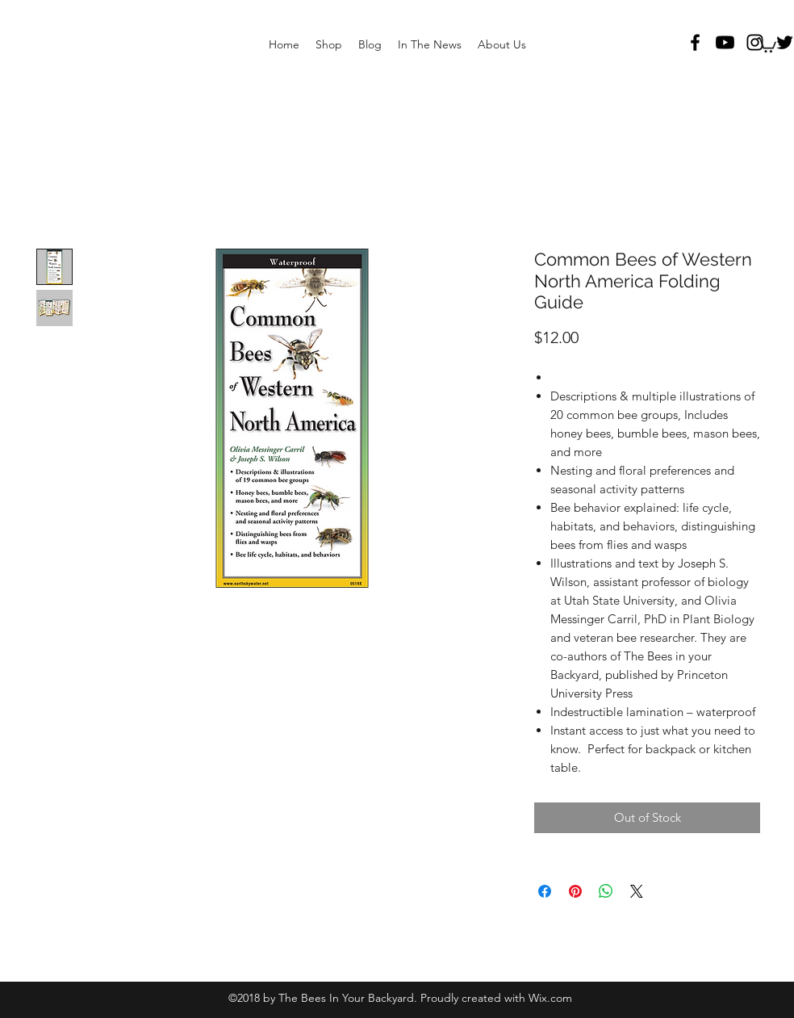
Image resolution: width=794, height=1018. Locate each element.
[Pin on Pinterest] (575, 891)
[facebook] (695, 42)
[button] (766, 44)
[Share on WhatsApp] (606, 891)
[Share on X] (636, 891)
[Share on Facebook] (544, 891)
